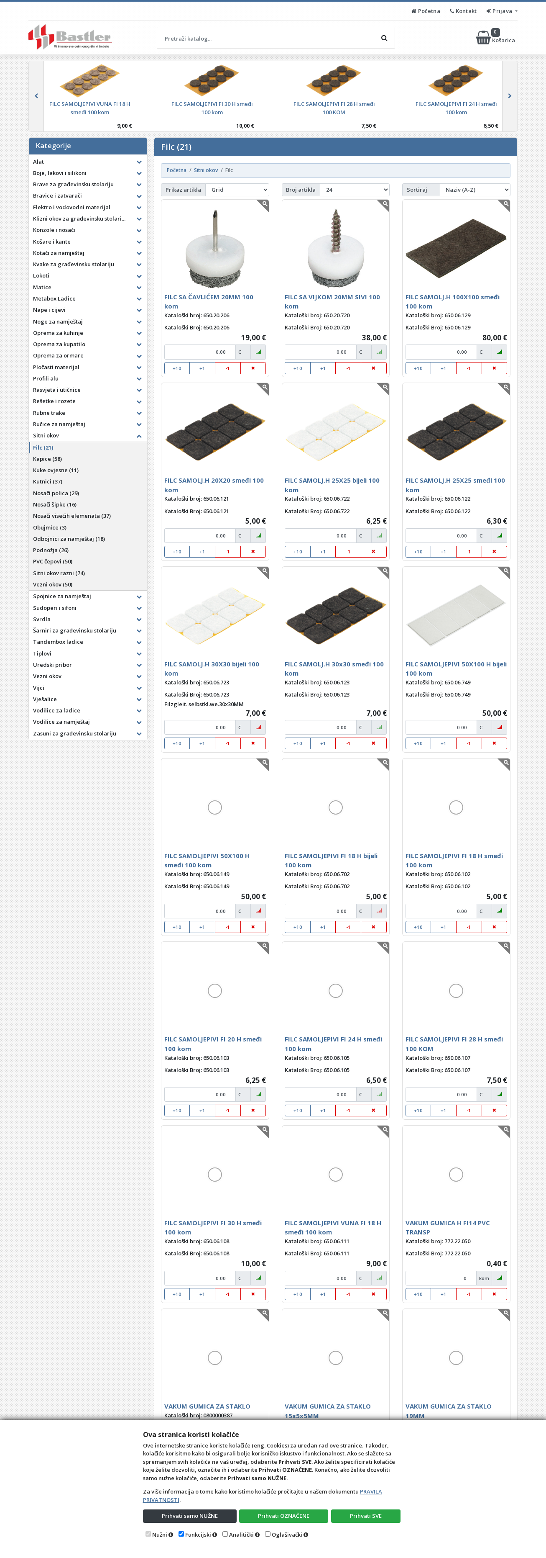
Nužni (159, 1534)
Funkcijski (198, 1534)
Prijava (500, 11)
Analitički (241, 1534)
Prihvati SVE (366, 1515)
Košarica (496, 37)
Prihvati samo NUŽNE (190, 1515)
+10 (177, 368)
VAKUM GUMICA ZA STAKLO (207, 1406)
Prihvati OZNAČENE (283, 1515)
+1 (202, 368)
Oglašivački (287, 1534)
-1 (227, 368)
